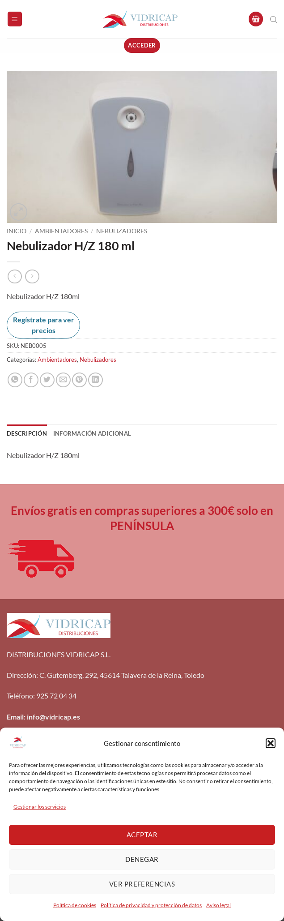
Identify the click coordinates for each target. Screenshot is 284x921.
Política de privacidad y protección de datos (151, 905)
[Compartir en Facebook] (31, 380)
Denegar (141, 859)
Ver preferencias (142, 884)
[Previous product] (32, 276)
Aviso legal (218, 905)
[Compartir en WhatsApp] (15, 380)
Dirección (21, 675)
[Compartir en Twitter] (47, 380)
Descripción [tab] (27, 433)
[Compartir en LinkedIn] (95, 380)
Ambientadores (61, 231)
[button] (270, 743)
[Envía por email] (63, 380)
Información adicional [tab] (92, 433)
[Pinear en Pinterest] (79, 380)
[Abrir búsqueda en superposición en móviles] (273, 19)
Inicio (16, 231)
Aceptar (142, 835)
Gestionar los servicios (39, 806)
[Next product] (14, 276)
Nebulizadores (121, 231)
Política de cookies (74, 905)
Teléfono (20, 695)
